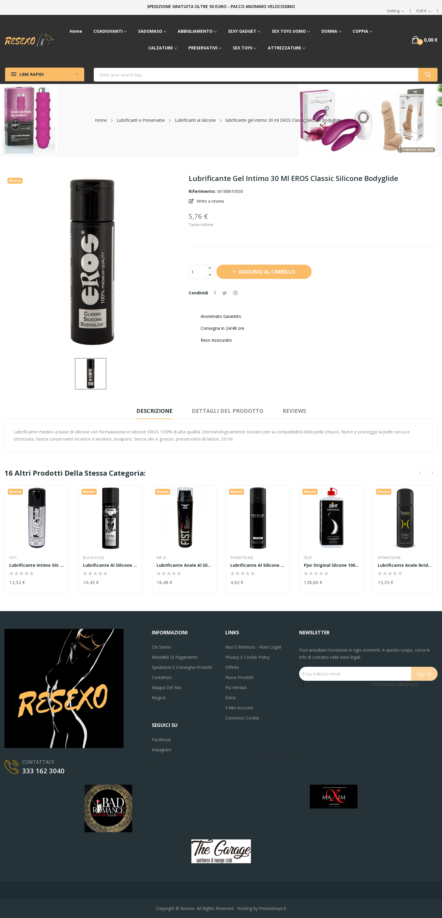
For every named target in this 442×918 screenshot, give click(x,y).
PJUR (308, 558)
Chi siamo (161, 647)
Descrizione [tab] (154, 410)
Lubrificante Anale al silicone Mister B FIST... (184, 565)
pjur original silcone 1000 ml (331, 565)
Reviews (294, 410)
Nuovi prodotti (239, 677)
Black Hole (93, 558)
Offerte (232, 667)
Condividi (215, 292)
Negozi (158, 697)
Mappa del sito (167, 687)
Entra (230, 697)
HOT (13, 558)
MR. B (161, 558)
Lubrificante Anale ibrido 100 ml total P (405, 565)
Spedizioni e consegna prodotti (182, 667)
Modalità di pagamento (175, 657)
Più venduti (236, 687)
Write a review (210, 201)
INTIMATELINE (241, 558)
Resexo (187, 908)
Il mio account (239, 708)
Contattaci (162, 677)
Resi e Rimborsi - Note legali (253, 647)
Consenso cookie (242, 718)
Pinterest (235, 292)
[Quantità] (198, 272)
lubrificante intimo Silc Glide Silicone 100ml (37, 565)
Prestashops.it (272, 908)
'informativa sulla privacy (395, 684)
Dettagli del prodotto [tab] (227, 410)
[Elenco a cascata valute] (424, 11)
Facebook (161, 739)
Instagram (161, 749)
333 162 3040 (43, 770)
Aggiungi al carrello (266, 271)
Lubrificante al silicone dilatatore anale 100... (110, 565)
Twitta (224, 292)
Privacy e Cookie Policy (247, 657)
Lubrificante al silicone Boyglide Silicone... (258, 565)
